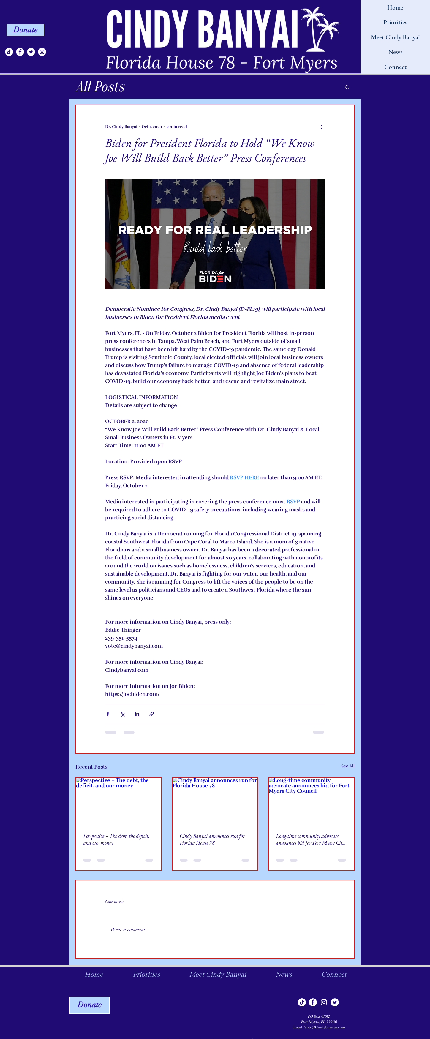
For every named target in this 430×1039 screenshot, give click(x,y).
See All (348, 766)
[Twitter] (31, 52)
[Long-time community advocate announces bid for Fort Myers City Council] (311, 801)
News (395, 52)
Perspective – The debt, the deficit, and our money (116, 839)
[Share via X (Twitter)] (122, 714)
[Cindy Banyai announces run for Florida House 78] (215, 801)
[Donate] (25, 30)
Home (395, 7)
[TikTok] (9, 52)
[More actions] (321, 126)
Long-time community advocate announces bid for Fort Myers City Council (310, 839)
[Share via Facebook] (108, 714)
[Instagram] (42, 52)
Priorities (395, 22)
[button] (347, 86)
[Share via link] (151, 714)
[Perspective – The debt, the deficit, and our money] (118, 801)
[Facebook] (20, 52)
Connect (395, 67)
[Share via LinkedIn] (137, 714)
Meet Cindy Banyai (395, 37)
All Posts (99, 86)
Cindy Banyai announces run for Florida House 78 (212, 839)
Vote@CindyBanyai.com (324, 1027)
